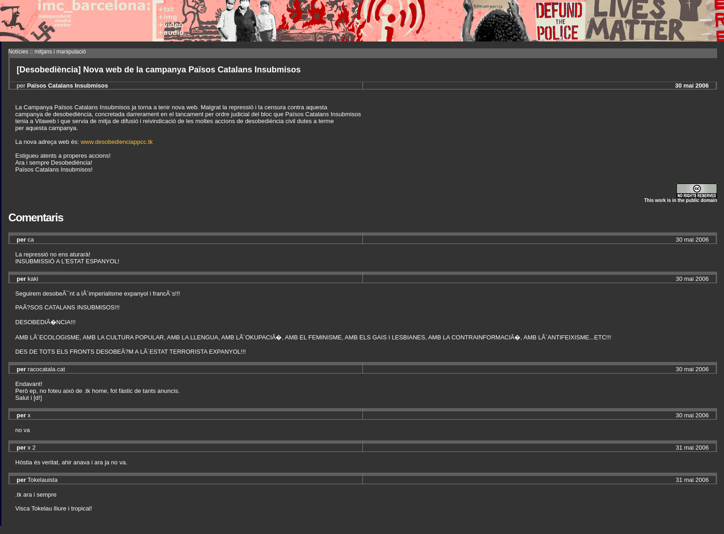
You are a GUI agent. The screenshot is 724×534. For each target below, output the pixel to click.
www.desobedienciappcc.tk (117, 141)
